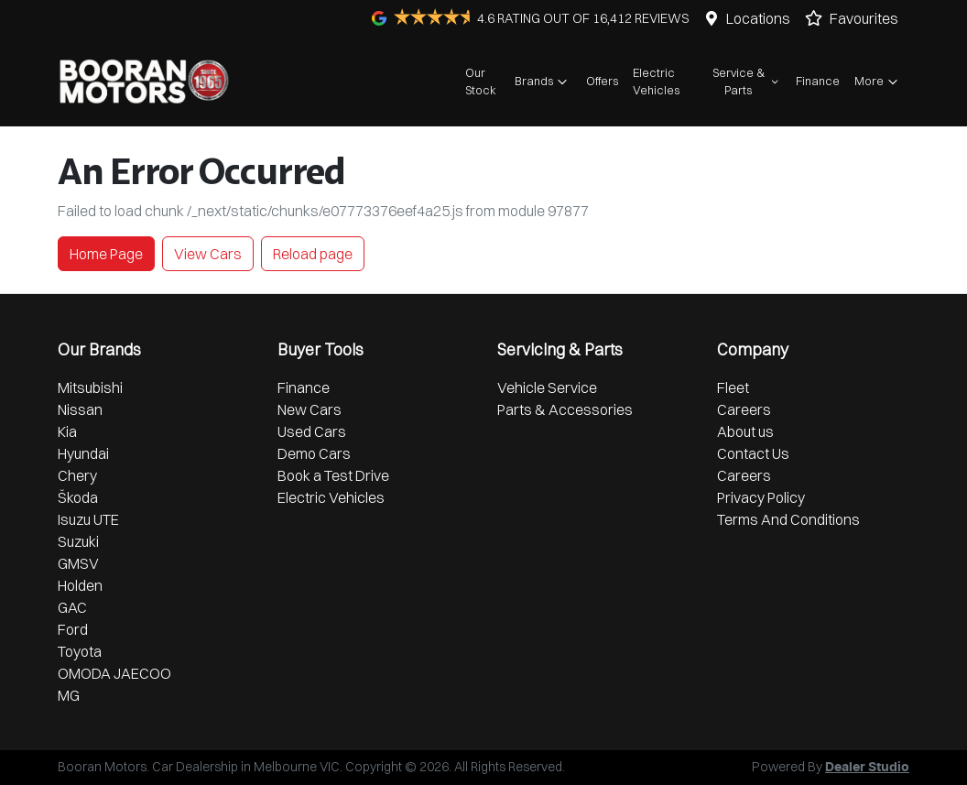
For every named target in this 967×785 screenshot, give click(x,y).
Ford (73, 629)
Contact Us (753, 453)
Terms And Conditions (788, 519)
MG (69, 695)
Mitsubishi (90, 387)
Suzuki (78, 541)
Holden (80, 585)
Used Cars (311, 431)
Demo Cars (314, 453)
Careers (744, 409)
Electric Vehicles (656, 81)
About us (745, 431)
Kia (67, 431)
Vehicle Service (547, 387)
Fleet (733, 387)
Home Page (106, 254)
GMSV (78, 563)
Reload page (313, 254)
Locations (758, 18)
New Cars (309, 409)
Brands (543, 81)
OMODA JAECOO (114, 673)
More (878, 81)
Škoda (78, 497)
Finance (818, 80)
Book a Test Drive (333, 475)
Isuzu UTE (88, 519)
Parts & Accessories (565, 409)
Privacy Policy (761, 497)
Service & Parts (746, 81)
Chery (77, 475)
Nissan (80, 409)
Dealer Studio (867, 767)
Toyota (80, 651)
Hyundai (83, 453)
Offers (602, 80)
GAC (72, 607)
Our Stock (480, 81)
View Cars (208, 254)
